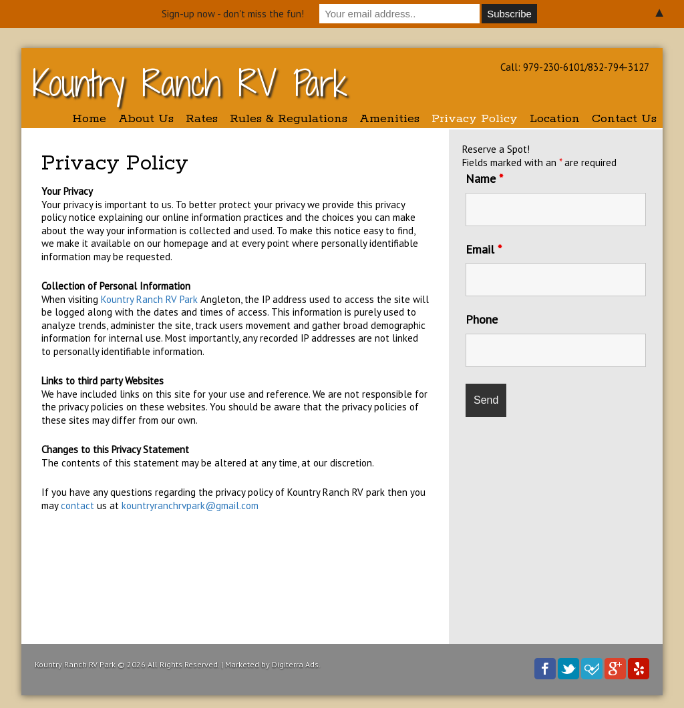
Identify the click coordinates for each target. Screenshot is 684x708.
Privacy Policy (475, 118)
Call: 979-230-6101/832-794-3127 (574, 67)
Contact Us (624, 118)
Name (484, 178)
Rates (202, 118)
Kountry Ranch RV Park (190, 83)
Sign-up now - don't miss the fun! (233, 13)
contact (79, 505)
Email (484, 249)
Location (555, 118)
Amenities (389, 118)
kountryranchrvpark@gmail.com (190, 505)
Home (89, 118)
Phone (482, 319)
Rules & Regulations (288, 118)
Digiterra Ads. (296, 664)
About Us (146, 118)
